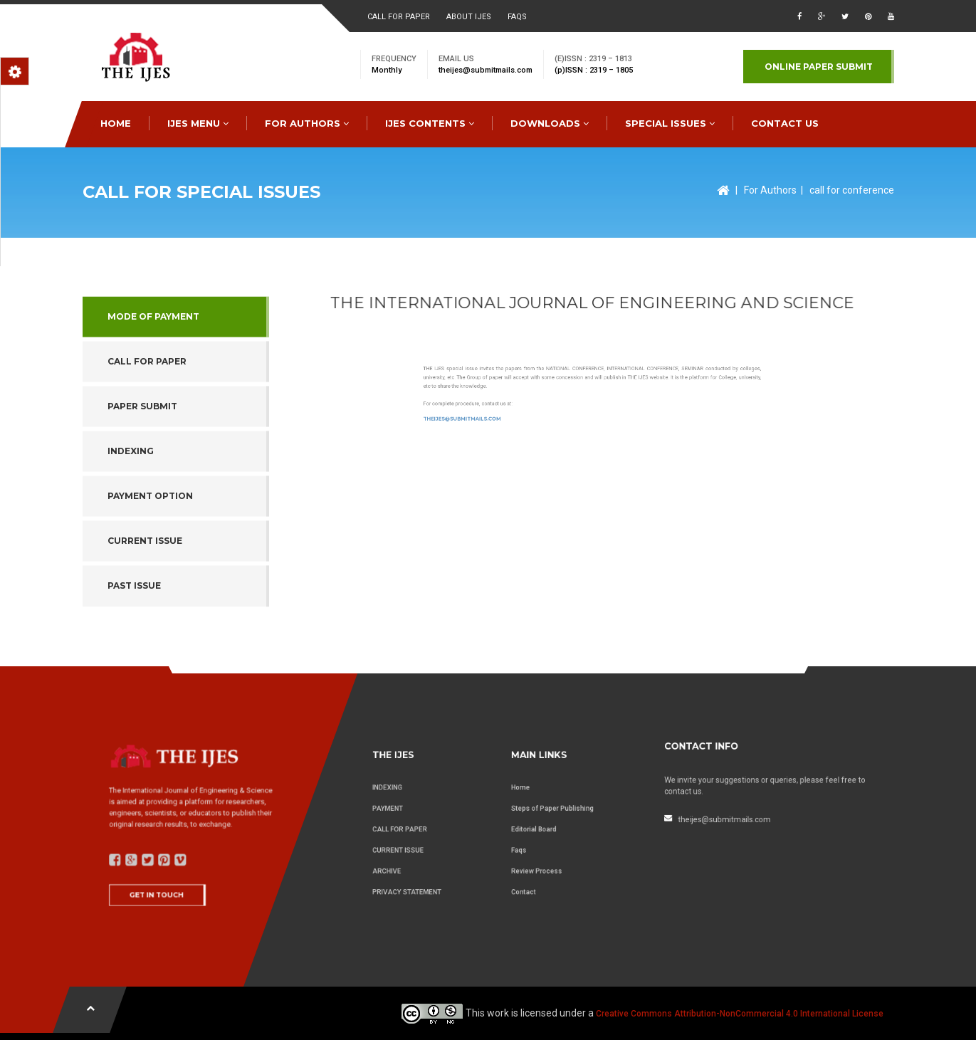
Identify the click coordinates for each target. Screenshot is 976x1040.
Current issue (144, 624)
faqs (517, 16)
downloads (549, 123)
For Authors (770, 190)
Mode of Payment (153, 399)
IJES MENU (198, 123)
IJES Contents (429, 123)
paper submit (142, 489)
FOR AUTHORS (307, 123)
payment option (150, 579)
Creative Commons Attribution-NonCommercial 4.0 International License (739, 1014)
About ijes (468, 16)
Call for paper (398, 16)
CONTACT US (785, 123)
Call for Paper (147, 444)
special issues (670, 123)
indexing (130, 534)
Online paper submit (819, 66)
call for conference (851, 190)
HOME (115, 123)
